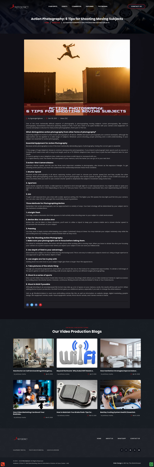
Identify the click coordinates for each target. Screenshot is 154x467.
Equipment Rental (19, 450)
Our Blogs (56, 23)
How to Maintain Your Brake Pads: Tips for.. (74, 412)
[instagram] (126, 450)
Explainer (89, 6)
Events (64, 6)
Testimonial (103, 6)
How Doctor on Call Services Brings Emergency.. (33, 371)
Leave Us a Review (53, 450)
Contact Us (136, 6)
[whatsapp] (151, 464)
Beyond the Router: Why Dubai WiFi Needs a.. (75, 371)
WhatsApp (122, 438)
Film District (26, 461)
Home (47, 23)
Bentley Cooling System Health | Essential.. (118, 412)
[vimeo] (130, 450)
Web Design (117, 463)
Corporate (52, 6)
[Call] (3, 464)
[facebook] (122, 450)
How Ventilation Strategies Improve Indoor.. (118, 371)
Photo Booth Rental (36, 450)
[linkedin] (135, 450)
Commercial (76, 6)
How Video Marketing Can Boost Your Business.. (28, 413)
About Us (109, 438)
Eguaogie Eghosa (36, 118)
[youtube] (139, 450)
